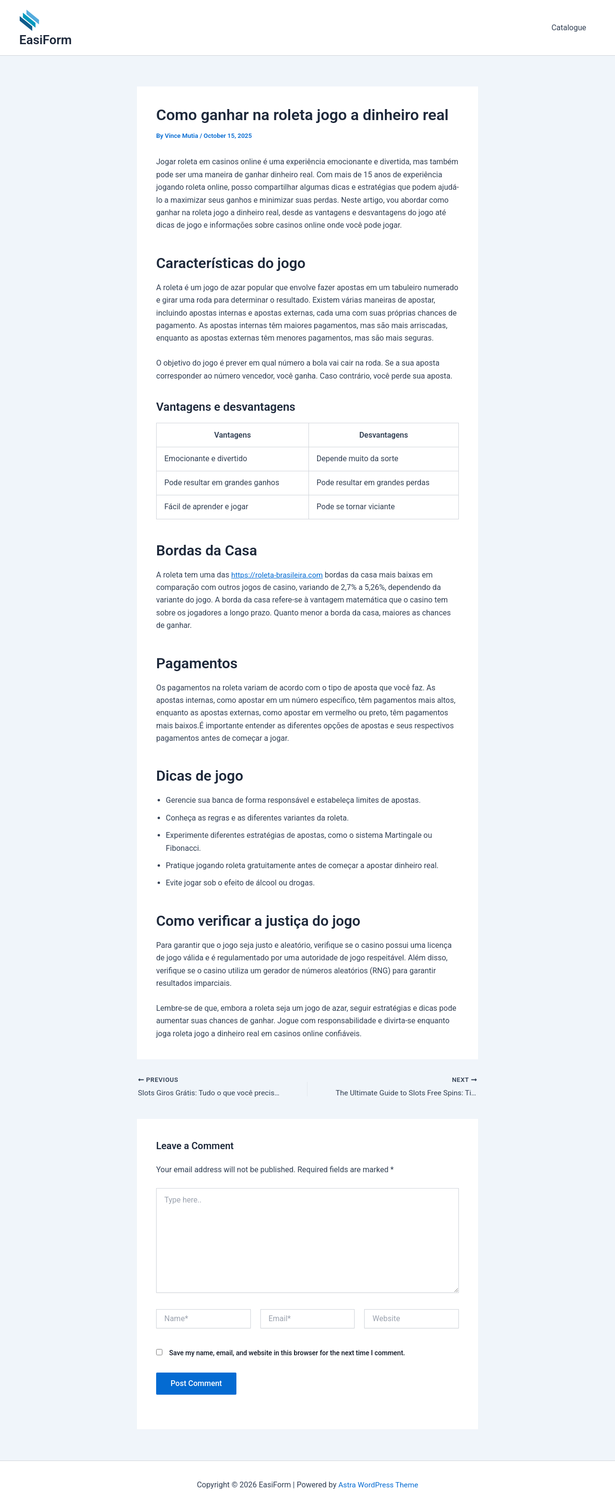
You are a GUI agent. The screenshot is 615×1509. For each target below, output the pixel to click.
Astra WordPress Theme (378, 1484)
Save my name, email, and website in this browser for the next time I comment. (287, 1353)
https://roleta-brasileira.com (278, 574)
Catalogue (571, 27)
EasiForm (45, 40)
